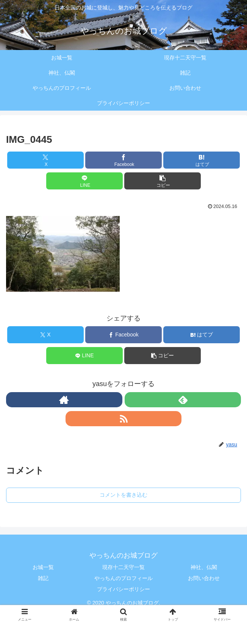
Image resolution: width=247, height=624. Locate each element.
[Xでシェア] (45, 160)
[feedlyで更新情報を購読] (183, 399)
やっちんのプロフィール (123, 578)
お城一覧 (43, 567)
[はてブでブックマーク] (201, 160)
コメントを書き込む (123, 495)
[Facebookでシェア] (123, 160)
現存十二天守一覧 (123, 567)
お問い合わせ (204, 578)
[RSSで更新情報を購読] (124, 418)
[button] (162, 180)
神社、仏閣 (204, 567)
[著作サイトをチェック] (64, 399)
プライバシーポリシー (123, 589)
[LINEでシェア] (84, 180)
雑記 (43, 578)
